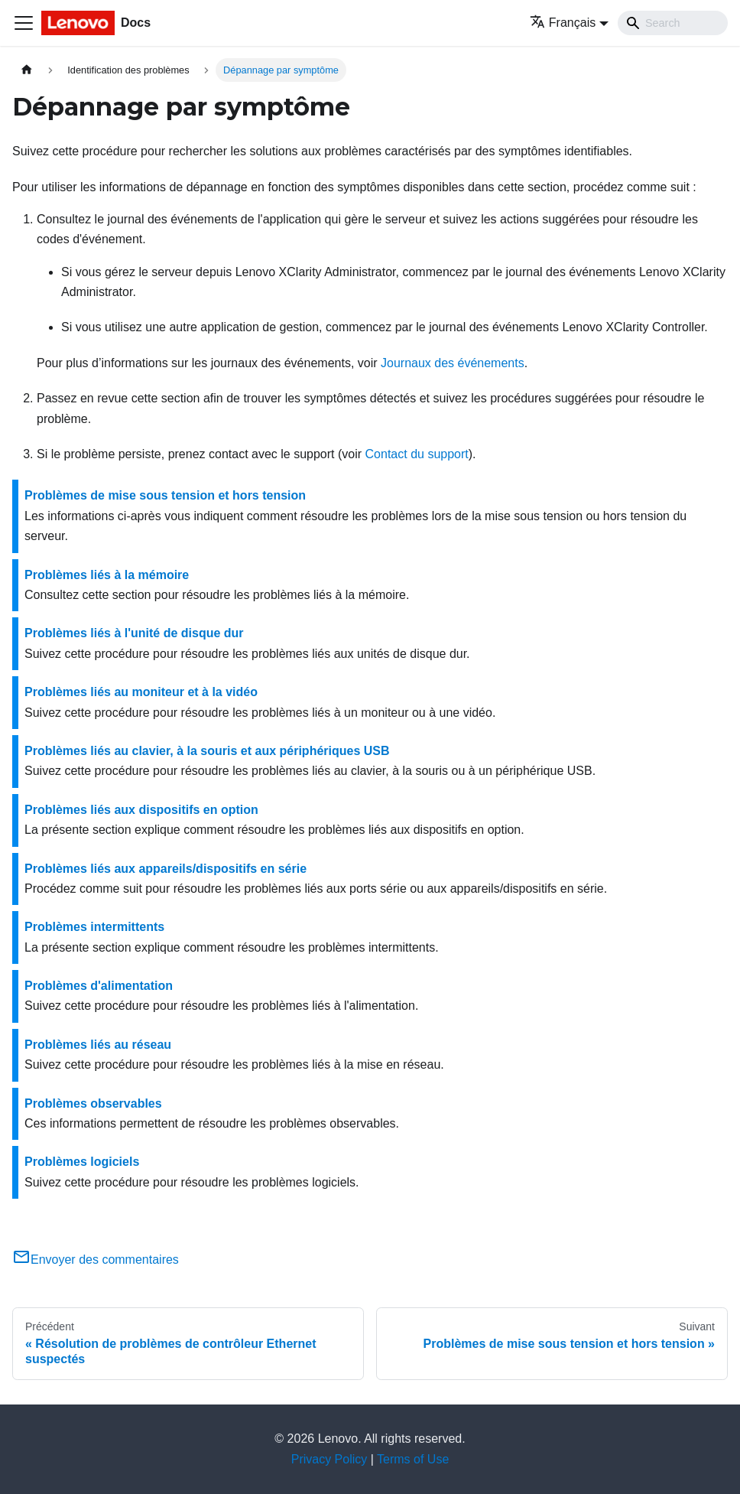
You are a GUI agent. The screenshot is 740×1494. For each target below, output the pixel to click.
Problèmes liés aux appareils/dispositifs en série (165, 868)
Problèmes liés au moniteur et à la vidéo (141, 691)
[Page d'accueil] (26, 70)
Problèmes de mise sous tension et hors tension (165, 495)
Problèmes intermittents (94, 926)
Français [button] (563, 22)
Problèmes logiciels (81, 1161)
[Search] (673, 23)
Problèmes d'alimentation (98, 985)
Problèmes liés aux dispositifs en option (141, 809)
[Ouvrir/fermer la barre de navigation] (23, 22)
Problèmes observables (93, 1103)
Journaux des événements (452, 362)
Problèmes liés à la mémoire (106, 574)
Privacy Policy (329, 1459)
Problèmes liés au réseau (97, 1044)
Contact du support (417, 454)
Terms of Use (413, 1459)
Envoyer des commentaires (95, 1259)
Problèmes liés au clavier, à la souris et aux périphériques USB (207, 750)
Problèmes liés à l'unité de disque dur (134, 633)
